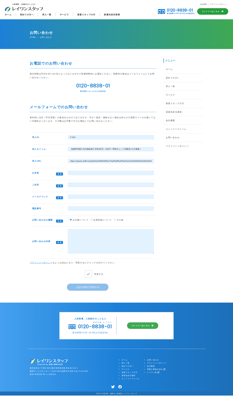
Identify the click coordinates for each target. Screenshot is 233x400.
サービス (64, 15)
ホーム (8, 15)
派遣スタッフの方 (87, 15)
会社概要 (203, 4)
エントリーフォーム (176, 129)
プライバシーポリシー (218, 4)
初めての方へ (27, 15)
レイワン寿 (153, 377)
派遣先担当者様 (112, 15)
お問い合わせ (173, 137)
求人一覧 (47, 15)
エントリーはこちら (211, 12)
